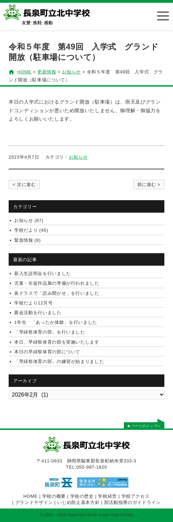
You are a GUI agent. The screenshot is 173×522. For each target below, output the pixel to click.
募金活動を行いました (38, 312)
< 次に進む (24, 184)
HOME (31, 496)
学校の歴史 (82, 496)
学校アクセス (135, 496)
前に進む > (149, 184)
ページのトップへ (144, 426)
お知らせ (78, 157)
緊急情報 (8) (27, 240)
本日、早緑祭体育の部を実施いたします (56, 342)
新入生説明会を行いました (42, 273)
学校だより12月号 (33, 303)
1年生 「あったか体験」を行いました (55, 322)
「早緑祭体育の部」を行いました (49, 332)
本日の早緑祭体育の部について (47, 351)
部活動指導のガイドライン (132, 502)
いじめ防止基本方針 (78, 502)
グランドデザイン (34, 502)
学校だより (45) (31, 230)
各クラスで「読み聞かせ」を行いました (56, 293)
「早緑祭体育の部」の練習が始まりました (59, 361)
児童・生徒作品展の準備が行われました (56, 283)
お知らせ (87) (29, 220)
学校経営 (107, 496)
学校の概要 (54, 496)
